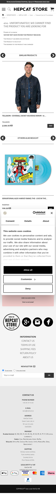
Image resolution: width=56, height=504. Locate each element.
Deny (28, 288)
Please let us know (10, 32)
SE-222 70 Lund (28, 424)
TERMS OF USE (28, 345)
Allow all (28, 270)
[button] (3, 9)
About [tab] (46, 221)
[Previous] (2, 55)
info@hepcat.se (28, 411)
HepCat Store (28, 418)
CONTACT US (28, 340)
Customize (28, 279)
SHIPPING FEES (28, 349)
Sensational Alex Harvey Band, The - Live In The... (24, 198)
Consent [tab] (10, 221)
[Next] (53, 55)
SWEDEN (28, 427)
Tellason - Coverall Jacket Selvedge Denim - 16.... (24, 116)
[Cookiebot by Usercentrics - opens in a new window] (34, 213)
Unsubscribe (20, 371)
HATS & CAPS (23, 15)
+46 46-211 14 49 (28, 403)
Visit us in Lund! (28, 302)
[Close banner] (52, 213)
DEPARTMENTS (11, 15)
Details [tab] (28, 221)
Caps (31, 15)
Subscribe (8, 371)
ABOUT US (28, 357)
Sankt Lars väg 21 (28, 421)
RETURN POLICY (28, 353)
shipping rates (29, 455)
